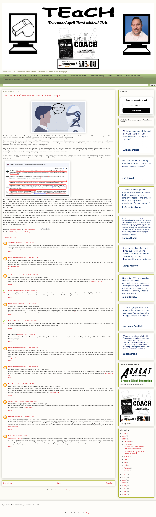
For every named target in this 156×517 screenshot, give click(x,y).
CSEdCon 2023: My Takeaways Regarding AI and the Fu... (134, 447)
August (126, 456)
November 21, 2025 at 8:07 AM (27, 303)
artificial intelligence (14, 232)
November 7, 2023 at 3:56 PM (25, 242)
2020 (124, 480)
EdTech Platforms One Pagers (33, 79)
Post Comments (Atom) (63, 490)
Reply (10, 251)
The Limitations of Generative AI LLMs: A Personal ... (134, 452)
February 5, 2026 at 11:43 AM (28, 401)
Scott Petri (11, 242)
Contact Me (33, 76)
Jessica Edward (13, 275)
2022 (124, 474)
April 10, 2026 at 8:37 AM (26, 416)
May (125, 462)
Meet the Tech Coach (19, 76)
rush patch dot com (14, 266)
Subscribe (136, 110)
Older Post (109, 483)
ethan (10, 435)
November (127, 444)
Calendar (119, 76)
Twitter (110, 76)
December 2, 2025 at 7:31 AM (26, 334)
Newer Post (7, 483)
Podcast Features (46, 76)
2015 (124, 494)
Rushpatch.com (54, 392)
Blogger (88, 513)
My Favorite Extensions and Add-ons (57, 79)
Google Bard (30, 232)
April (125, 465)
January (127, 471)
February (127, 468)
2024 (124, 436)
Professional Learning (97, 76)
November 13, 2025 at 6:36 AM (28, 275)
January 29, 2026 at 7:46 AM (26, 384)
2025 (124, 433)
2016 (124, 491)
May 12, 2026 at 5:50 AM (20, 435)
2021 (124, 477)
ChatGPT (23, 232)
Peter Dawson (12, 303)
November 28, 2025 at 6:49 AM (27, 321)
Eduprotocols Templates (12, 79)
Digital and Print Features (79, 76)
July (125, 459)
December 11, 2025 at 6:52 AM (28, 366)
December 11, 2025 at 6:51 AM (28, 347)
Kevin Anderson (13, 257)
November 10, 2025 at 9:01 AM (28, 257)
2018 (124, 486)
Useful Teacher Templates (133, 76)
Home (7, 76)
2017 (124, 488)
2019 (124, 483)
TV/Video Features (61, 76)
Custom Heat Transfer (15, 438)
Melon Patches (13, 290)
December (127, 441)
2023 (124, 439)
